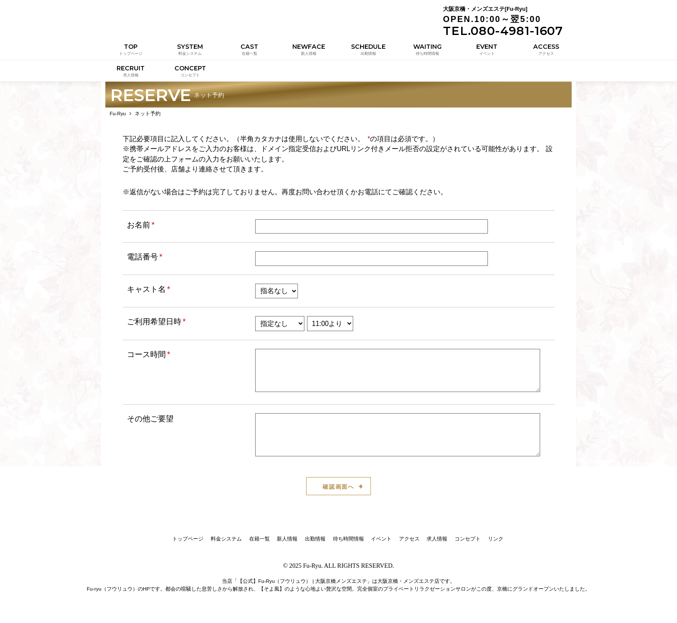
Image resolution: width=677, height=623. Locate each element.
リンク (495, 543)
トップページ (187, 543)
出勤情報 (315, 543)
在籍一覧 (259, 543)
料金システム (226, 543)
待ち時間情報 (348, 543)
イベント (381, 543)
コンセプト (468, 543)
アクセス (409, 543)
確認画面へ (339, 491)
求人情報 (437, 543)
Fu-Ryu (312, 569)
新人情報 (287, 543)
